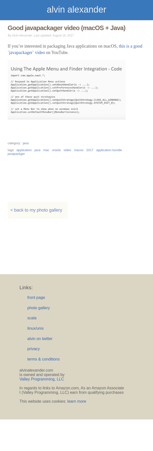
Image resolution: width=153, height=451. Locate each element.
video (67, 150)
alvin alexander (76, 9)
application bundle (109, 150)
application (24, 150)
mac (46, 150)
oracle (56, 150)
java (26, 143)
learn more (76, 401)
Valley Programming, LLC (41, 379)
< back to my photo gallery (36, 210)
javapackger (16, 154)
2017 (89, 150)
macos (78, 150)
